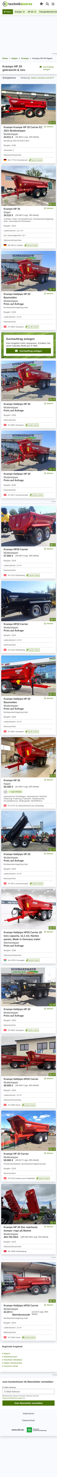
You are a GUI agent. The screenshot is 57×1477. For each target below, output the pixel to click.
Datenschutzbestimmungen (12, 1398)
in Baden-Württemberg (12, 1363)
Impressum (28, 1413)
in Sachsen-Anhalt (10, 1366)
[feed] (28, 712)
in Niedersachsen (9, 1357)
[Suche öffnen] (47, 4)
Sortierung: (25, 78)
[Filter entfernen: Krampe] (20, 11)
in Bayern (6, 1353)
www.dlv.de (18, 1429)
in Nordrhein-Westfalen (12, 1360)
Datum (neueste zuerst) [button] (42, 78)
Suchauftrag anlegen (47, 68)
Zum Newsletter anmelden (28, 1403)
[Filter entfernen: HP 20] (31, 11)
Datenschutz (28, 1420)
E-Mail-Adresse (9, 1387)
